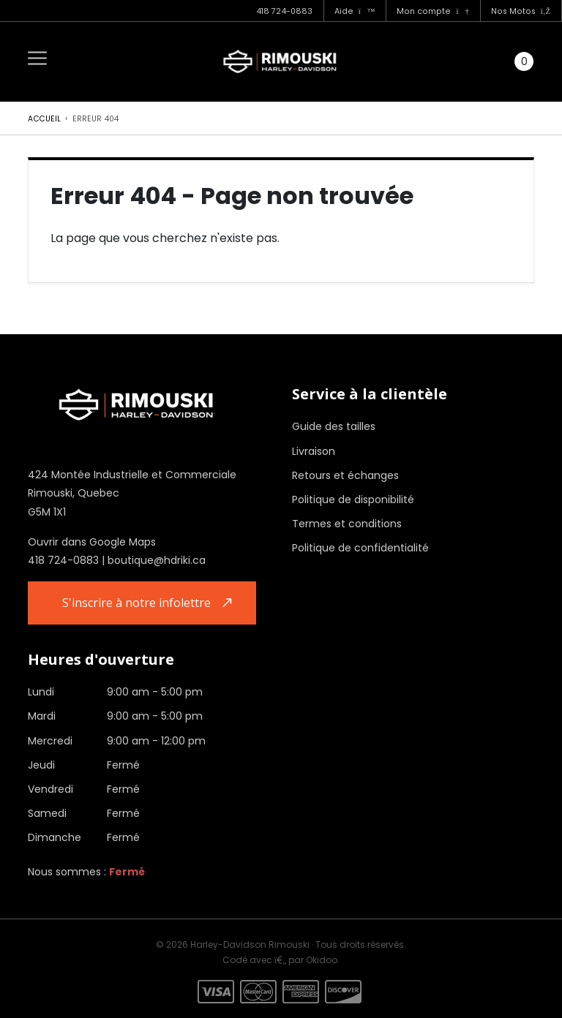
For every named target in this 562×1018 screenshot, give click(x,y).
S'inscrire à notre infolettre (136, 603)
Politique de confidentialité (360, 547)
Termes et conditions (347, 523)
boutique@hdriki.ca (157, 560)
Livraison (313, 451)
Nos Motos (520, 11)
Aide (354, 11)
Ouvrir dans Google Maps (92, 542)
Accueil (44, 118)
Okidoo (321, 960)
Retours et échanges (345, 475)
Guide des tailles (333, 426)
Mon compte (432, 11)
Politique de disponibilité (353, 499)
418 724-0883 (284, 11)
